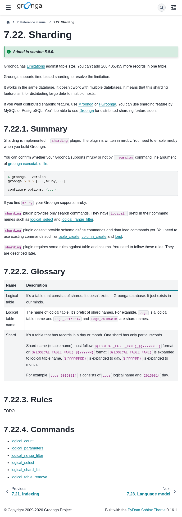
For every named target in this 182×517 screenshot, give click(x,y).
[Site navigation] (8, 8)
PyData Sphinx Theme (147, 510)
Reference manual (31, 22)
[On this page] (173, 8)
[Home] (8, 22)
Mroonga (85, 104)
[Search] (162, 8)
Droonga (86, 111)
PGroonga (107, 104)
